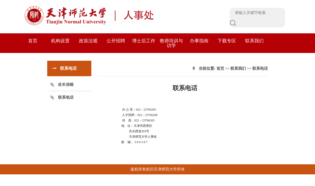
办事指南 (199, 40)
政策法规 (88, 40)
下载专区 (226, 40)
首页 (32, 40)
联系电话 (66, 97)
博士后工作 (143, 40)
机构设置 (60, 40)
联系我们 (254, 40)
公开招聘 (116, 40)
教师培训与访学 (171, 43)
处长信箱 (66, 84)
